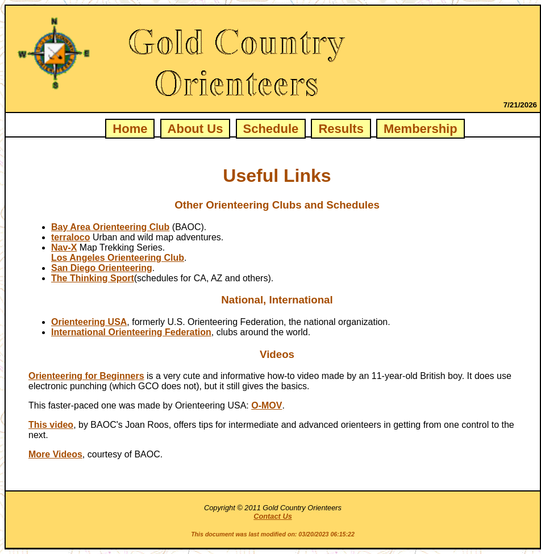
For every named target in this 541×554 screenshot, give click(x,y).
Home (130, 129)
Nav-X (64, 247)
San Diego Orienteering (101, 268)
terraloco (70, 237)
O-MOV (266, 405)
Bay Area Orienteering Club (110, 227)
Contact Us (272, 516)
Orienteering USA (89, 322)
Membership (420, 129)
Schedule (271, 129)
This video (50, 425)
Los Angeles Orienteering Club (117, 258)
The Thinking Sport (92, 278)
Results (340, 129)
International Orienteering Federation (131, 332)
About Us (195, 129)
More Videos (55, 454)
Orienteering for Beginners (86, 376)
